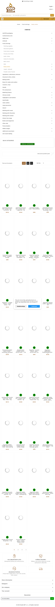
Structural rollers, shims (9, 77)
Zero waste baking (7, 133)
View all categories (27, 144)
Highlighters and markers (9, 97)
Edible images (6, 128)
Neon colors (7, 61)
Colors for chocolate (9, 59)
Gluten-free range (7, 118)
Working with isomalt (8, 115)
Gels (5, 64)
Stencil (4, 107)
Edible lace (5, 38)
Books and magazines (8, 120)
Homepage (27, 29)
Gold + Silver (7, 56)
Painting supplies (8, 46)
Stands (4, 87)
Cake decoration (7, 105)
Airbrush (5, 41)
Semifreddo (6, 100)
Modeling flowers (7, 92)
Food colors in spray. (9, 51)
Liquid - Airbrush (8, 69)
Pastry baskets (6, 126)
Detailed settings (21, 306)
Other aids (5, 123)
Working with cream (8, 110)
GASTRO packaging (8, 33)
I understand (34, 306)
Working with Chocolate (9, 113)
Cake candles (6, 102)
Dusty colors (7, 66)
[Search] (25, 15)
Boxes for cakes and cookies (10, 82)
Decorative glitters (8, 48)
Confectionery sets (7, 35)
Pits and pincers (7, 89)
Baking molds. (6, 79)
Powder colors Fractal (9, 71)
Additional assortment (8, 131)
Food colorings (6, 43)
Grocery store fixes (8, 53)
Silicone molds (6, 95)
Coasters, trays (6, 84)
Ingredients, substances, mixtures (11, 74)
